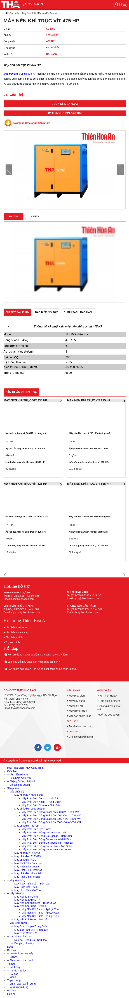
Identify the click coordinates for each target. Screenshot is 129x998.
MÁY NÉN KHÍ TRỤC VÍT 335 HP (25, 400)
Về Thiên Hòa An (107, 695)
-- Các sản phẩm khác (19, 936)
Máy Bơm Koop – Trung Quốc (31, 926)
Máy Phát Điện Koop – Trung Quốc (41, 801)
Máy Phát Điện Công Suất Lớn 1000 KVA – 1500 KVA (51, 818)
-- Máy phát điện (16, 791)
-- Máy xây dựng (16, 880)
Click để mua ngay (64, 103)
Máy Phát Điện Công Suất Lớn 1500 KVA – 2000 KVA (51, 815)
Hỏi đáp (11, 990)
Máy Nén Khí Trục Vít (47, 13)
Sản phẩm (15, 13)
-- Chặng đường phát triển (21, 781)
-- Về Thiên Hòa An (18, 774)
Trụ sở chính (12, 642)
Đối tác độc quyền (108, 714)
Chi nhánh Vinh (13, 637)
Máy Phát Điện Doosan (27, 866)
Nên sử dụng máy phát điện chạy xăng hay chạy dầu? (38, 654)
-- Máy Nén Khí (15, 893)
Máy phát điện (76, 695)
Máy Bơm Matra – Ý (25, 933)
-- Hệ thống (13, 967)
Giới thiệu (104, 690)
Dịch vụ (72, 721)
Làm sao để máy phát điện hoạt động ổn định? (34, 661)
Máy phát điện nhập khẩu (28, 795)
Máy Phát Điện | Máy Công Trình (25, 767)
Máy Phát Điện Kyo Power (36, 829)
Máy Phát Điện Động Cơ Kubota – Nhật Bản (46, 839)
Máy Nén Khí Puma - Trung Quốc (40, 916)
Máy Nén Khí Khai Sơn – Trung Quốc (35, 903)
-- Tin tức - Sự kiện (17, 970)
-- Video (11, 977)
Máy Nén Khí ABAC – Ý (27, 899)
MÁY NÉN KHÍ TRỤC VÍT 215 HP (89, 400)
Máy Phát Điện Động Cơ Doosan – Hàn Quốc (47, 835)
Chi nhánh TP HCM (16, 627)
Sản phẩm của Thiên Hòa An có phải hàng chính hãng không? (42, 668)
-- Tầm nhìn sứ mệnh (19, 778)
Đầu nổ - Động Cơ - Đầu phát (30, 939)
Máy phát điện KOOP (26, 859)
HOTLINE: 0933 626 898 (64, 113)
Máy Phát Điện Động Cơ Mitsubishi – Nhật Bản (48, 842)
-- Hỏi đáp (12, 974)
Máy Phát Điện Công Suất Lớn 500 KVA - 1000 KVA (50, 812)
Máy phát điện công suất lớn (30, 808)
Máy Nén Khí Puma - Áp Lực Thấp (41, 909)
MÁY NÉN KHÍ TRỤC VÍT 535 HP (89, 483)
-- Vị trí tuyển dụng (17, 987)
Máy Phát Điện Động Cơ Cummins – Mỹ (44, 832)
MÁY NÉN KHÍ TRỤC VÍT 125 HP (25, 483)
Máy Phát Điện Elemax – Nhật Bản (41, 805)
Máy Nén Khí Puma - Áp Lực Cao (40, 912)
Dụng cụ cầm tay (24, 943)
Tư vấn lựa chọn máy (80, 726)
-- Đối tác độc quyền (18, 784)
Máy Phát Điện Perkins (27, 876)
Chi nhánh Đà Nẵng (16, 632)
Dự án (10, 946)
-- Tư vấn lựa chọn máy (20, 953)
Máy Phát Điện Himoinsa (28, 870)
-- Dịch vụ (12, 956)
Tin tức (11, 963)
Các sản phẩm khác (79, 715)
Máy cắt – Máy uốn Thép (28, 890)
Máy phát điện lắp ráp (26, 825)
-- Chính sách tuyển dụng (21, 983)
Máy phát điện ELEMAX (27, 856)
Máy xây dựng (76, 700)
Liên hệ (11, 993)
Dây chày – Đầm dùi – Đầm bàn (32, 883)
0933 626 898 (33, 4)
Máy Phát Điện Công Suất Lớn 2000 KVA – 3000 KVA (51, 822)
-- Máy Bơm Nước (17, 922)
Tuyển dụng (14, 980)
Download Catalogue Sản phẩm (31, 123)
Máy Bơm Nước (77, 710)
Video (35, 216)
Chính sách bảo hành (80, 736)
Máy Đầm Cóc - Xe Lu (26, 887)
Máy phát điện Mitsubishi (28, 873)
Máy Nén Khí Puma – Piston (30, 906)
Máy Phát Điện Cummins (28, 863)
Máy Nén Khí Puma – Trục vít (30, 919)
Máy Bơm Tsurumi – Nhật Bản (31, 929)
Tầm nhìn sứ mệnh (109, 700)
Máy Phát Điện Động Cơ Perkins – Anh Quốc (47, 846)
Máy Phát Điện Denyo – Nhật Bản (40, 798)
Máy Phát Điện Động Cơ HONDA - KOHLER (46, 849)
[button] (5, 575)
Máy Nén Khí (28, 13)
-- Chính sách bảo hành (20, 960)
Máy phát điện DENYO (27, 852)
